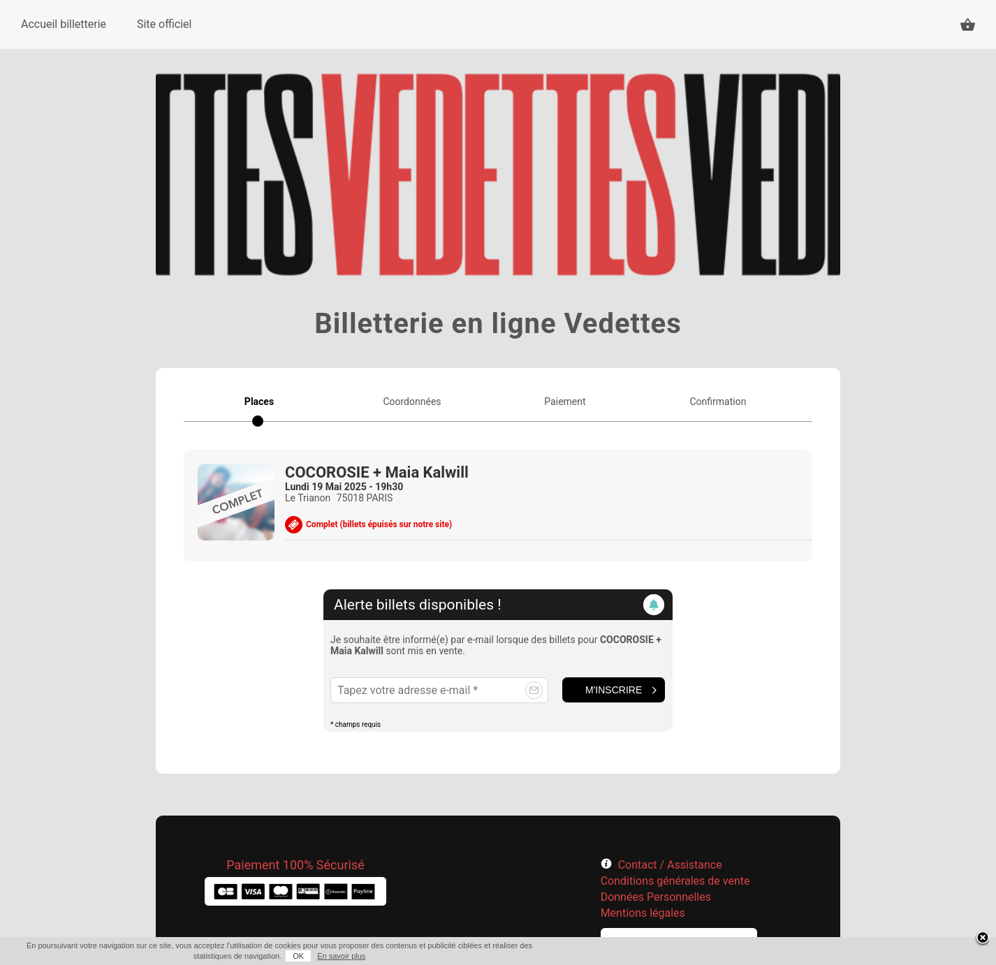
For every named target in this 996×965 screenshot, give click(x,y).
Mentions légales (643, 913)
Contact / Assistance (670, 864)
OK (298, 956)
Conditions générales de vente (675, 880)
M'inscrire (613, 689)
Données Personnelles (656, 897)
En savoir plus (341, 956)
